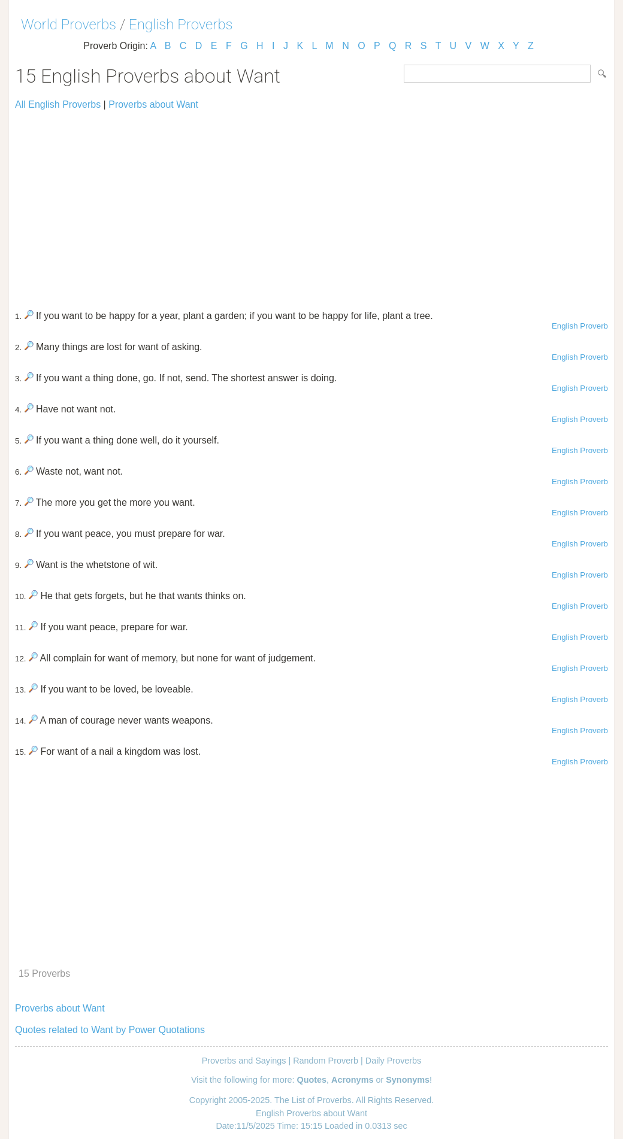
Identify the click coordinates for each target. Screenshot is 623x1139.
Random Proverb (325, 1060)
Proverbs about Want (153, 104)
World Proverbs (68, 24)
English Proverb (580, 325)
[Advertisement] (311, 204)
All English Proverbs (58, 104)
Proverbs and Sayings (244, 1060)
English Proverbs (181, 24)
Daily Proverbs (393, 1060)
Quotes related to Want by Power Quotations (110, 1030)
